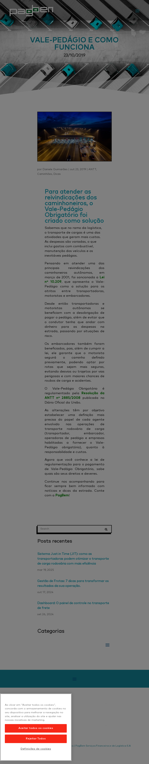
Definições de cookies (36, 749)
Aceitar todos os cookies (35, 728)
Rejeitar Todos (36, 738)
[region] (36, 727)
